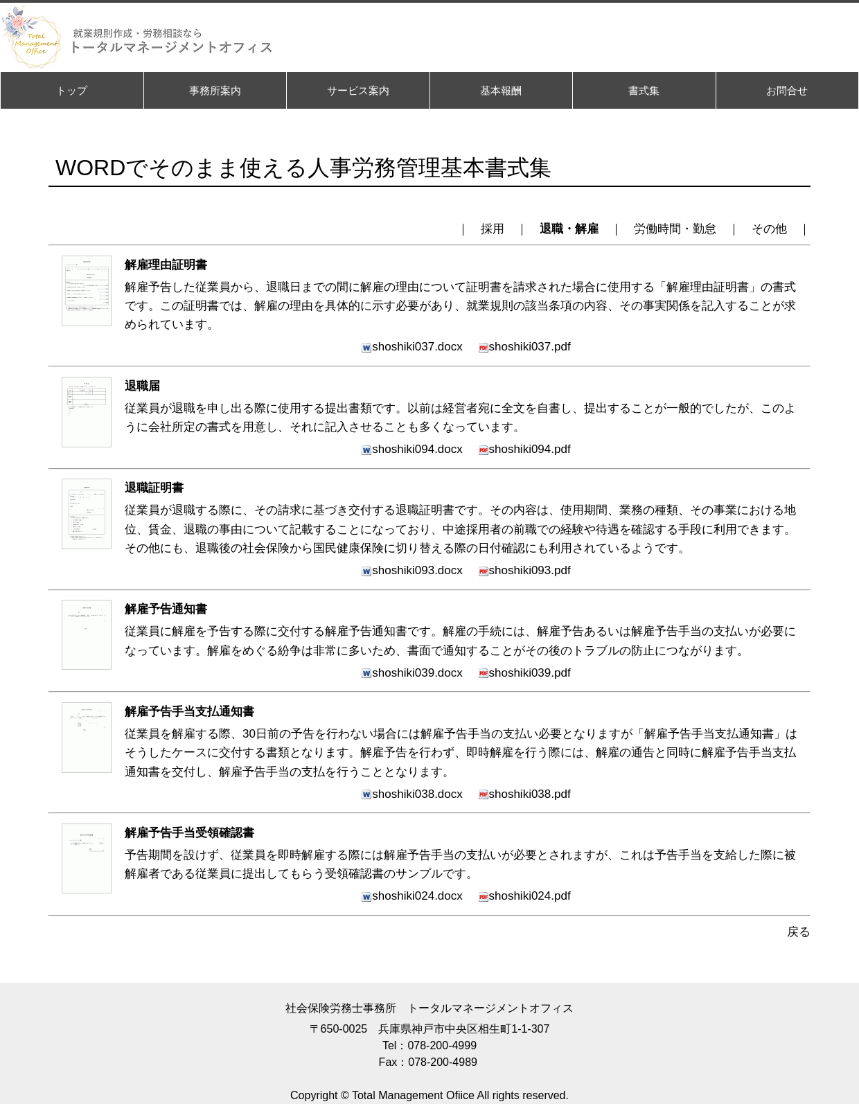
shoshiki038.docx (411, 794)
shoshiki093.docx (411, 570)
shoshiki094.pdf (524, 449)
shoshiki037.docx (411, 346)
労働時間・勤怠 (675, 228)
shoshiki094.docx (411, 449)
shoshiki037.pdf (524, 346)
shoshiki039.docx (411, 672)
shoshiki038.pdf (524, 794)
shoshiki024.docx (411, 895)
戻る (799, 931)
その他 (769, 228)
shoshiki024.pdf (524, 895)
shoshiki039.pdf (524, 672)
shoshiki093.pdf (524, 570)
